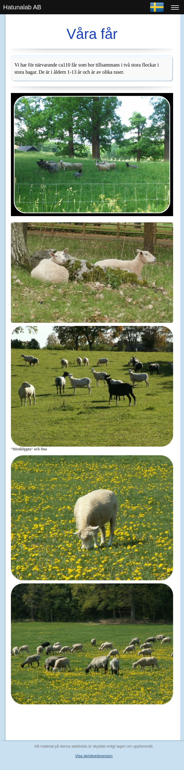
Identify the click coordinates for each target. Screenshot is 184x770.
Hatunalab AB (22, 7)
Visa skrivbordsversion (94, 756)
